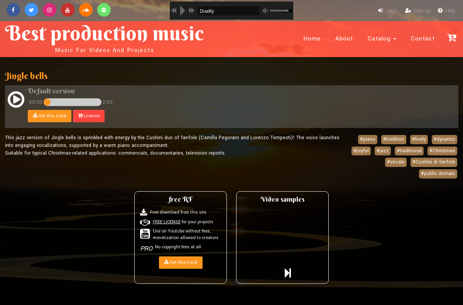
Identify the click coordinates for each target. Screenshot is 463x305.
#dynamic (444, 139)
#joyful (361, 150)
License (89, 116)
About (344, 38)
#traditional (409, 150)
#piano (367, 139)
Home (312, 38)
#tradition (393, 139)
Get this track (49, 116)
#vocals (396, 161)
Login (387, 10)
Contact (423, 38)
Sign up (417, 10)
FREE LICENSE (167, 222)
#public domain (438, 173)
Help (446, 10)
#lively (419, 139)
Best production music (104, 37)
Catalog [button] (382, 38)
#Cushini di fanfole (433, 161)
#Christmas (442, 150)
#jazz (383, 150)
